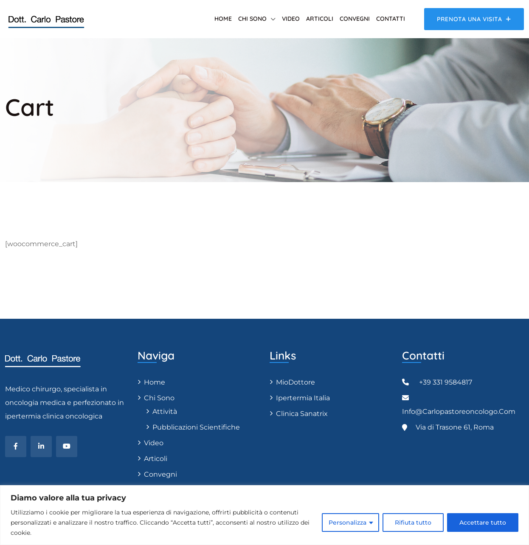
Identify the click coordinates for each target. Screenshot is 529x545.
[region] (264, 515)
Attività (164, 411)
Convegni (355, 18)
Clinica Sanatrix (302, 414)
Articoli (319, 18)
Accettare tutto (482, 522)
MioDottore (295, 382)
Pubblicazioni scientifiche (196, 427)
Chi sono (252, 18)
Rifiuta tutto (413, 522)
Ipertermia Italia (303, 398)
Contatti (390, 18)
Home (223, 18)
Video (291, 18)
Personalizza (347, 522)
